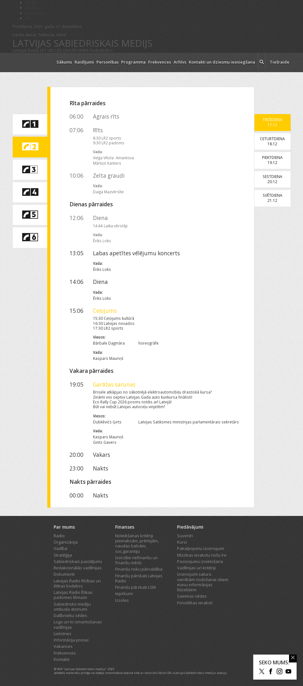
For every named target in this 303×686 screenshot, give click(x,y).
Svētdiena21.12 (272, 198)
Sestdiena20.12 (272, 179)
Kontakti (61, 659)
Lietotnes (62, 633)
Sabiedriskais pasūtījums (78, 561)
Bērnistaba (35, 13)
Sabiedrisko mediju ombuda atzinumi (72, 606)
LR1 (43, 50)
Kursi (182, 542)
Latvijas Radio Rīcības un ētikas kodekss (77, 583)
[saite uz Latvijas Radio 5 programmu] (29, 214)
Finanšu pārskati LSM (135, 587)
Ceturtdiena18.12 (272, 141)
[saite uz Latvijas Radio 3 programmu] (29, 169)
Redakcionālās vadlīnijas (78, 568)
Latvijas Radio (25, 50)
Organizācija (66, 542)
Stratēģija (63, 555)
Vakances (63, 646)
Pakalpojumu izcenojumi (200, 548)
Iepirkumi (124, 593)
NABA (83, 50)
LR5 (73, 50)
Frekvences (159, 62)
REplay (31, 7)
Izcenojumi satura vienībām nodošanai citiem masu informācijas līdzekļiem (202, 582)
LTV (28, 18)
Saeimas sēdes (192, 596)
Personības (107, 62)
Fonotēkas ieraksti (195, 603)
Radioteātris (101, 50)
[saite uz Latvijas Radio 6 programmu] (29, 237)
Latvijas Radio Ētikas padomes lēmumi (73, 594)
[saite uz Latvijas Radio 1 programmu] (29, 124)
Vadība (60, 548)
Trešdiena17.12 (272, 122)
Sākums (64, 62)
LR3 (58, 50)
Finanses (124, 527)
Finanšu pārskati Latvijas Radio (138, 578)
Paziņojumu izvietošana (200, 561)
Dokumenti (64, 574)
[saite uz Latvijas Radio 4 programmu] (29, 192)
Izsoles (122, 600)
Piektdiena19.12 (272, 160)
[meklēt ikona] (261, 62)
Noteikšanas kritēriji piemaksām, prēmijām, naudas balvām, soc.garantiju (137, 543)
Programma (133, 62)
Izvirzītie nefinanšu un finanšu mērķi (136, 560)
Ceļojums (105, 310)
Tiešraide (279, 62)
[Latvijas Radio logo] (31, 62)
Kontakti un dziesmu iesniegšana (222, 62)
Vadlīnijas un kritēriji (196, 568)
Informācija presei (71, 640)
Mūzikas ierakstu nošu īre (202, 555)
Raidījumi (84, 62)
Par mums (64, 527)
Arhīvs (180, 62)
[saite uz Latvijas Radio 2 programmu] (29, 146)
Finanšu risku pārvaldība (138, 569)
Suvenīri (185, 536)
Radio (59, 536)
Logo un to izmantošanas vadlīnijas (78, 624)
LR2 (51, 50)
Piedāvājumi (190, 527)
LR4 (66, 50)
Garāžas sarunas (114, 384)
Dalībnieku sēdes (70, 615)
